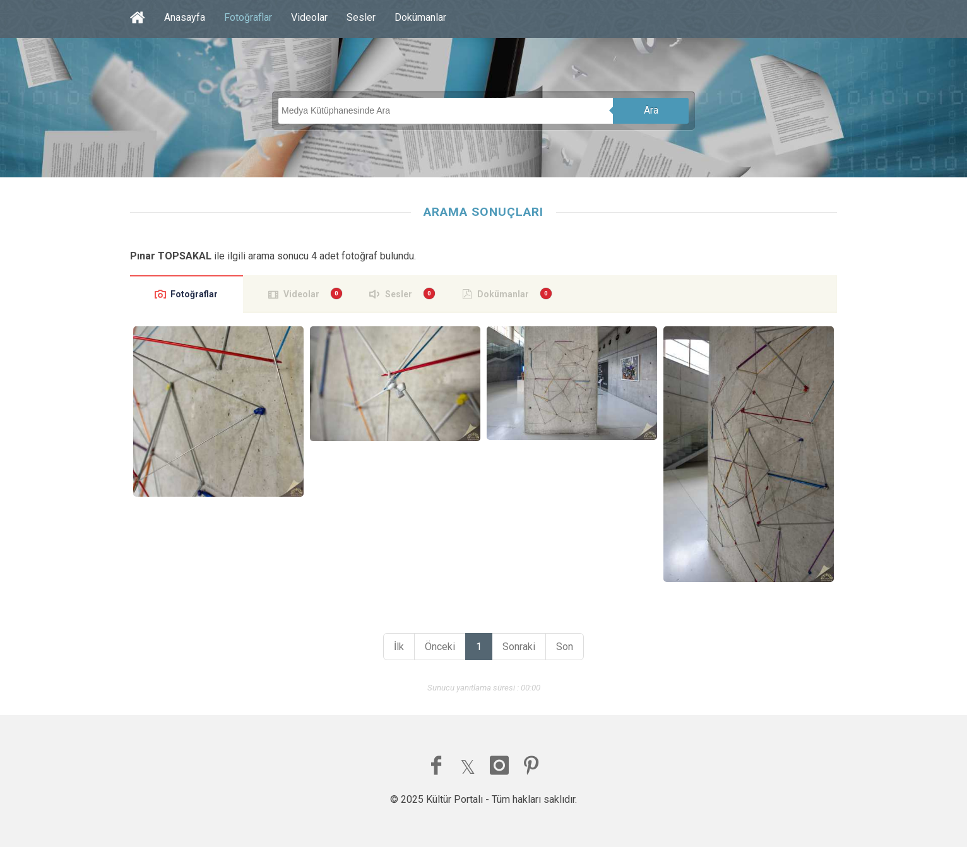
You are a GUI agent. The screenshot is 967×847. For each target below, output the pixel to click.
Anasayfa (184, 17)
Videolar (309, 17)
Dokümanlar (420, 17)
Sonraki (518, 647)
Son (564, 647)
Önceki (440, 647)
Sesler (361, 17)
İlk (399, 647)
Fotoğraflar (248, 17)
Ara (651, 110)
